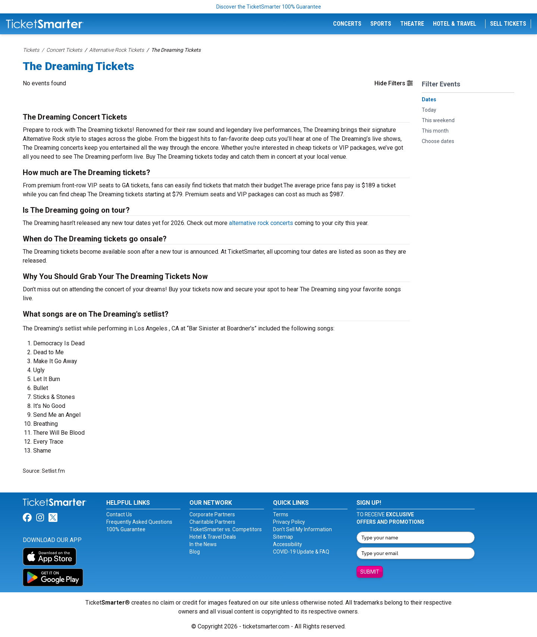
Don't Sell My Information (302, 529)
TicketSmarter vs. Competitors (225, 529)
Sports (380, 23)
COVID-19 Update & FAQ (301, 552)
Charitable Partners (212, 522)
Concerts (347, 23)
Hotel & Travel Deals (212, 537)
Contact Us (119, 514)
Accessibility (287, 544)
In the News (203, 544)
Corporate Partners (212, 514)
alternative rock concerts (261, 222)
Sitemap (283, 537)
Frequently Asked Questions (139, 522)
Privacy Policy (289, 522)
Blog (194, 552)
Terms (280, 514)
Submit (369, 572)
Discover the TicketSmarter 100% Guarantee (268, 7)
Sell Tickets (508, 23)
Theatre (412, 23)
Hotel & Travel (454, 23)
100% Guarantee (125, 529)
